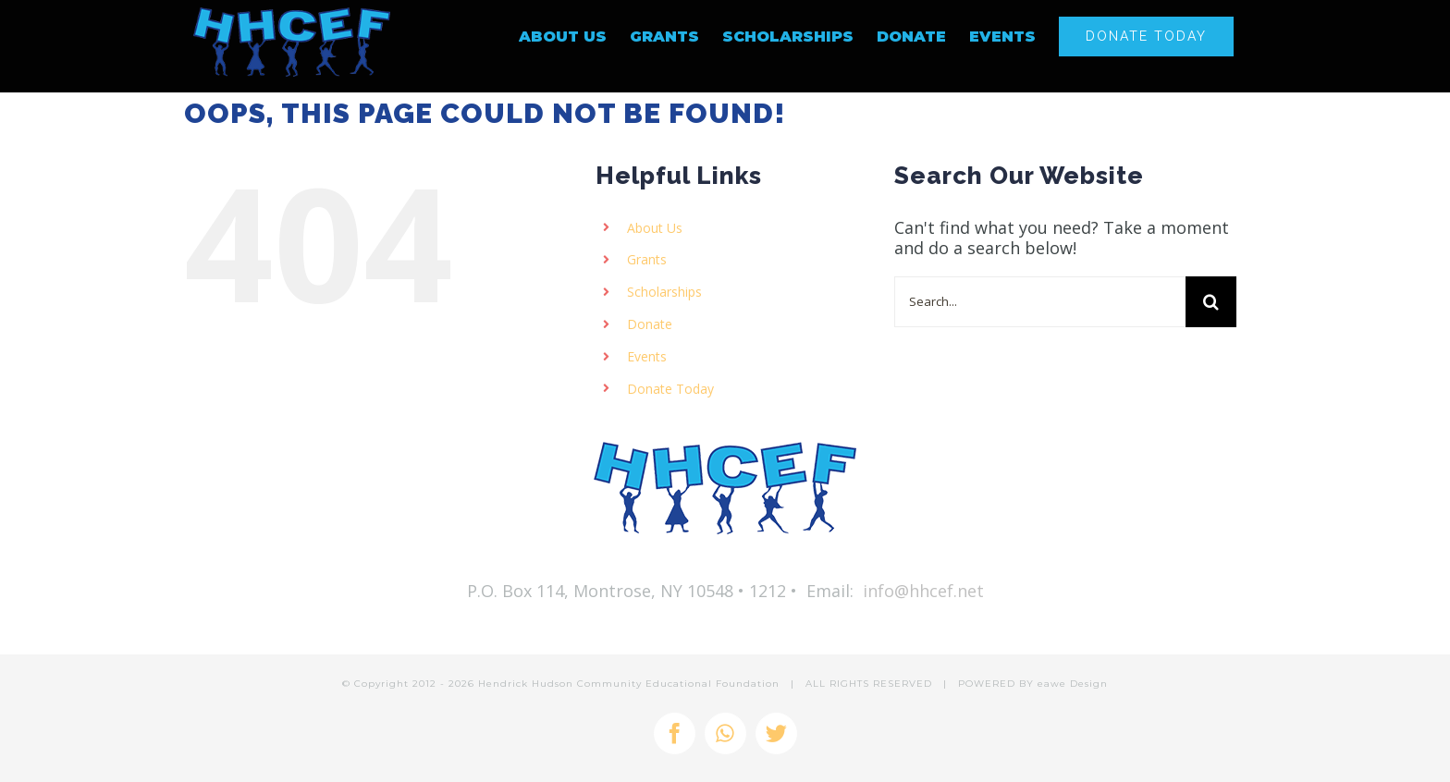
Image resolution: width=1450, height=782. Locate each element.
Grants (647, 259)
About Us (654, 228)
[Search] (1211, 301)
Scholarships (664, 291)
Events (647, 356)
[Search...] (1040, 301)
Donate (649, 324)
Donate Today (670, 388)
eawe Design (1073, 684)
